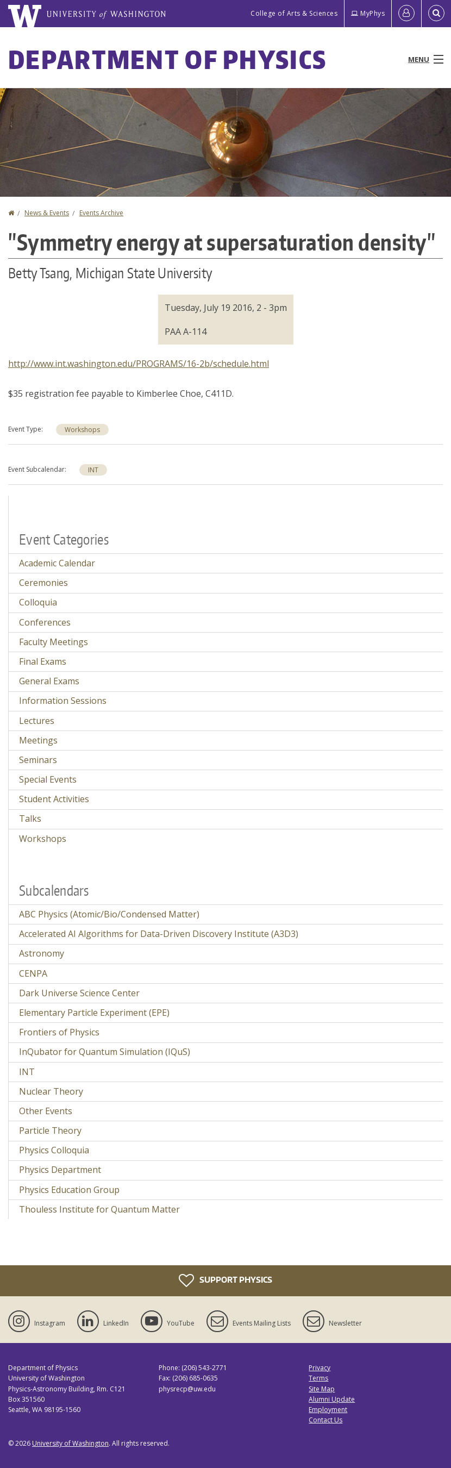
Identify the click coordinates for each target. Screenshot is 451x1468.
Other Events (45, 1111)
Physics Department (60, 1170)
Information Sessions (63, 701)
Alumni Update (332, 1399)
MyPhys (368, 13)
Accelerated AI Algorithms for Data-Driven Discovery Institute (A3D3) (158, 934)
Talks (30, 818)
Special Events (48, 779)
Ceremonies (43, 583)
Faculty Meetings (53, 642)
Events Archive (101, 212)
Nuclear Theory (51, 1091)
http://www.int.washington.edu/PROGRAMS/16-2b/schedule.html (138, 364)
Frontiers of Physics (59, 1032)
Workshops (82, 429)
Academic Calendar (57, 563)
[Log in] (406, 13)
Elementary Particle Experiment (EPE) (94, 1013)
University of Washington (70, 1443)
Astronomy (41, 953)
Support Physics (225, 1280)
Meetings (38, 740)
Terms (318, 1378)
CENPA (33, 973)
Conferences (45, 622)
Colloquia (38, 602)
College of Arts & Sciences (293, 13)
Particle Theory (50, 1130)
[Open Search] (436, 13)
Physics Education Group (69, 1190)
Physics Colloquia (54, 1150)
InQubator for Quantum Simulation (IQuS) (104, 1052)
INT (93, 469)
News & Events (46, 212)
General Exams (49, 681)
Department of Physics (167, 59)
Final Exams (42, 661)
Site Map (322, 1389)
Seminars (38, 760)
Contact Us (325, 1420)
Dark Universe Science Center (79, 993)
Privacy (319, 1367)
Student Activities (54, 799)
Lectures (36, 721)
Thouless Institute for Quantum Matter (99, 1209)
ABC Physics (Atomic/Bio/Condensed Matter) (109, 914)
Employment (328, 1409)
